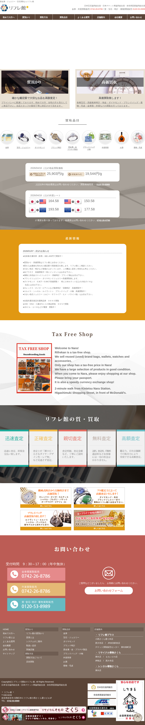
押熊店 (98, 661)
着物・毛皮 (138, 147)
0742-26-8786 (96, 9)
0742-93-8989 (13, 701)
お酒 (121, 147)
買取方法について (34, 657)
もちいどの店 (112, 657)
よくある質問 (83, 17)
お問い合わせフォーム (109, 590)
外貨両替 (105, 147)
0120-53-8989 (139, 9)
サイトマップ (9, 653)
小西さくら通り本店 (104, 639)
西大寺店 (99, 643)
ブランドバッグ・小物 (73, 653)
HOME (6, 629)
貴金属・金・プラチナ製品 (75, 649)
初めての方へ (9, 633)
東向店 (98, 657)
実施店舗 (30, 649)
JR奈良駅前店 (114, 643)
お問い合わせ (136, 17)
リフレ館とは (9, 637)
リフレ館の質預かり (35, 633)
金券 (7, 147)
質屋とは (30, 637)
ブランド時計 (56, 147)
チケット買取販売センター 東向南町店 (113, 647)
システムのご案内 (34, 641)
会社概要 (118, 17)
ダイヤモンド (40, 147)
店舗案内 (101, 17)
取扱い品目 (31, 645)
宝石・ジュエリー (23, 147)
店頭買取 (30, 662)
